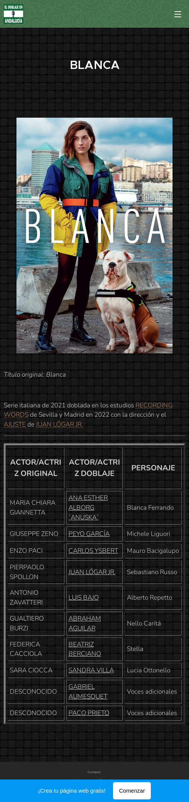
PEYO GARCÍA (89, 534)
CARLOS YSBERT (93, 550)
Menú (177, 14)
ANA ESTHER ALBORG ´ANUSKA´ (88, 508)
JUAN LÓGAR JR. (59, 424)
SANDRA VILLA (91, 670)
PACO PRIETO (88, 713)
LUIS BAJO (83, 597)
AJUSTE (15, 424)
